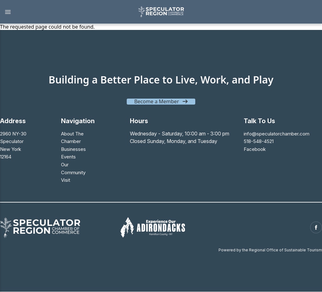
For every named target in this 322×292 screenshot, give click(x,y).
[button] (65, 12)
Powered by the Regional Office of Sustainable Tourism (270, 246)
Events (69, 156)
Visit (65, 179)
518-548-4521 (258, 141)
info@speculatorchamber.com (275, 133)
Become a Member (156, 101)
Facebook (252, 149)
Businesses (74, 149)
